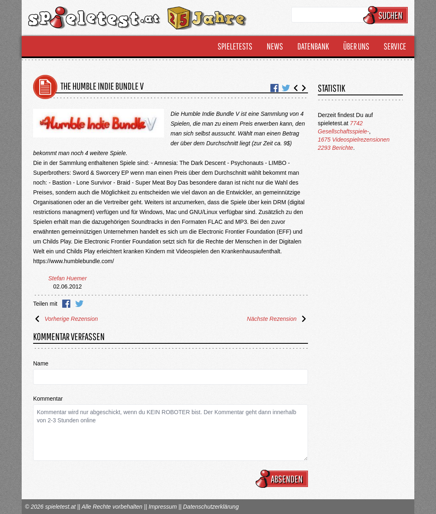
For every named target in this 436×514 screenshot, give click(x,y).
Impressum (162, 506)
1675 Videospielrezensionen (354, 139)
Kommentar (48, 398)
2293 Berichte (335, 147)
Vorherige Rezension (65, 319)
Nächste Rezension (277, 319)
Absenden (283, 478)
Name (40, 363)
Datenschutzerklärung (210, 506)
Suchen (386, 15)
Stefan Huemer (67, 278)
